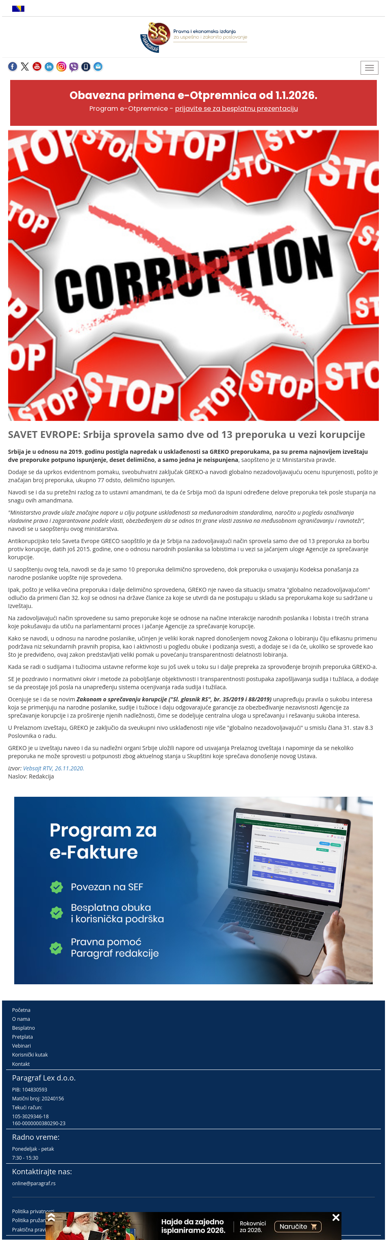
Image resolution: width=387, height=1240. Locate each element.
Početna (21, 1010)
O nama (21, 1019)
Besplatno (23, 1027)
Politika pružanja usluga (39, 1220)
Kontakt (21, 1064)
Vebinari (21, 1045)
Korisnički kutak (30, 1054)
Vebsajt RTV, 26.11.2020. (54, 768)
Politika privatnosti (33, 1211)
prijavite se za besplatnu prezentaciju (236, 108)
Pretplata (22, 1036)
